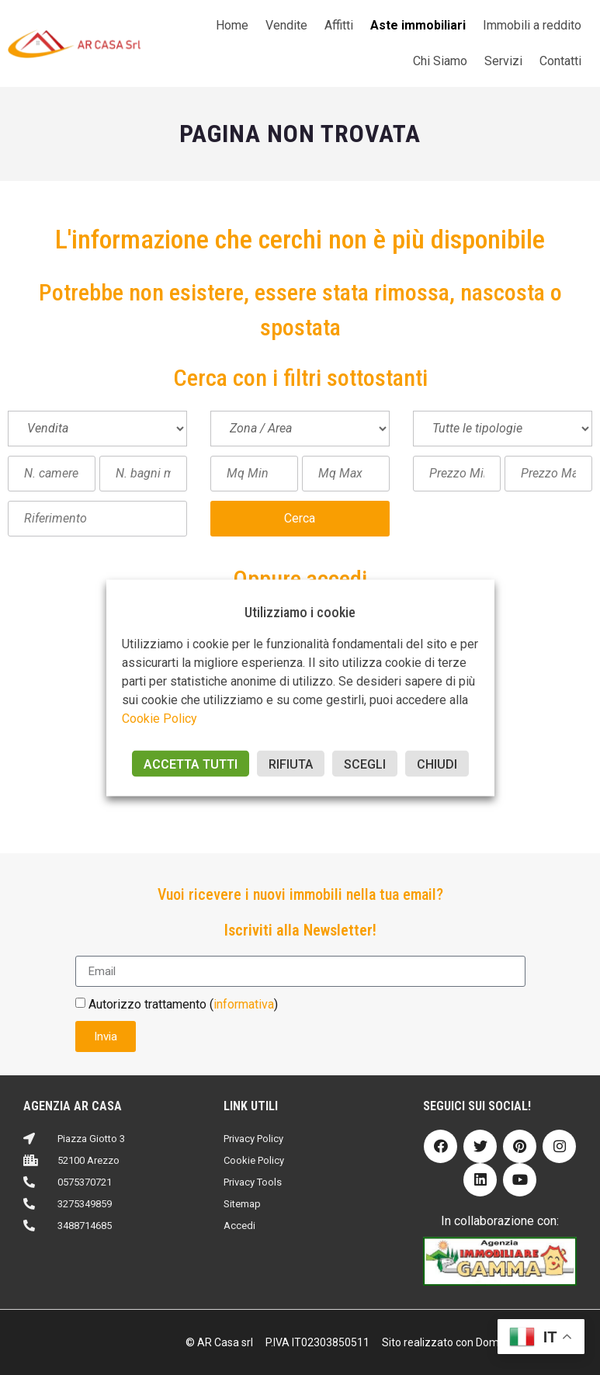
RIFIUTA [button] (291, 763)
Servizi (503, 61)
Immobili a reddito (532, 25)
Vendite (286, 25)
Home (232, 25)
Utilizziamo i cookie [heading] (300, 611)
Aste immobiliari (418, 25)
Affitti (338, 25)
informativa (243, 1004)
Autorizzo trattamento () (183, 1004)
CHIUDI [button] (437, 763)
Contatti (560, 61)
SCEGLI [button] (365, 763)
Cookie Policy (159, 717)
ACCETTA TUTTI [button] (191, 763)
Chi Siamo (440, 61)
